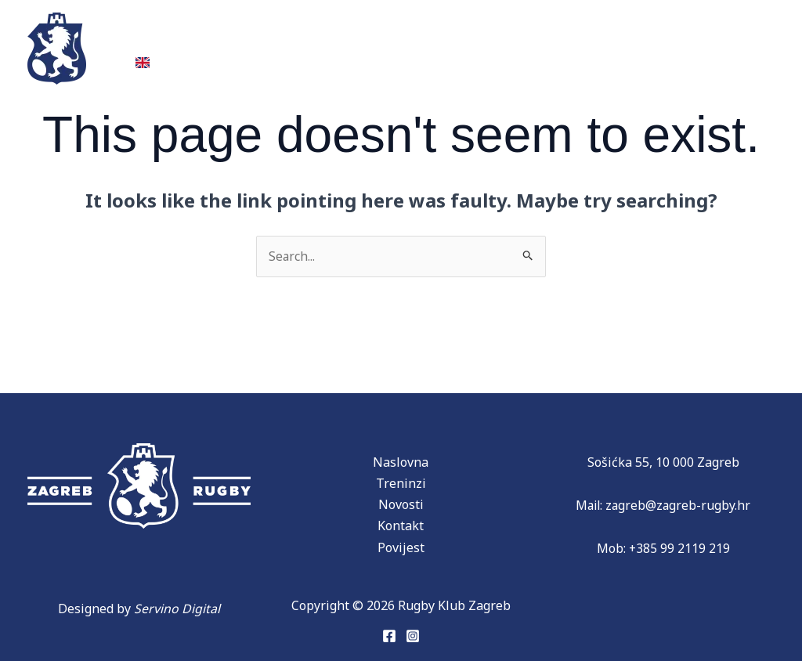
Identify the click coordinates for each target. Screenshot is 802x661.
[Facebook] (389, 636)
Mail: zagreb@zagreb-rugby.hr (663, 505)
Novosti (529, 37)
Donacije (621, 37)
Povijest (336, 37)
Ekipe (245, 37)
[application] (366, 37)
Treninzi (163, 37)
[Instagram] (413, 636)
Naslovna (400, 462)
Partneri (438, 37)
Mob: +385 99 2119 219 (663, 549)
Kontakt (713, 37)
